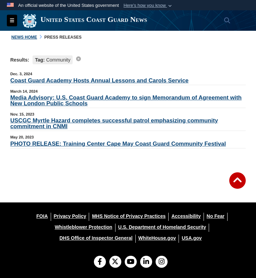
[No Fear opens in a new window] (215, 216)
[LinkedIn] (146, 262)
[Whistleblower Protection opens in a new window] (83, 227)
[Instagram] (162, 262)
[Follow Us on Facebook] (100, 262)
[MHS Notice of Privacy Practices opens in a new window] (129, 216)
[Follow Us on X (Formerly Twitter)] (115, 262)
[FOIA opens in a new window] (42, 216)
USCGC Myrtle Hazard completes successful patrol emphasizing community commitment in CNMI (114, 123)
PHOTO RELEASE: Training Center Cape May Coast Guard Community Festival (118, 144)
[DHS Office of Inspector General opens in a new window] (95, 238)
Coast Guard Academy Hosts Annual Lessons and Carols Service (99, 80)
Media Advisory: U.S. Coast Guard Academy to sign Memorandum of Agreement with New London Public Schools (126, 100)
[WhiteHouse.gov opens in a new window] (157, 238)
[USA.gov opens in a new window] (192, 238)
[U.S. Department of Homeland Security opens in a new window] (162, 227)
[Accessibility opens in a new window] (186, 216)
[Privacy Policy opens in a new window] (70, 216)
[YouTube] (131, 262)
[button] (148, 5)
